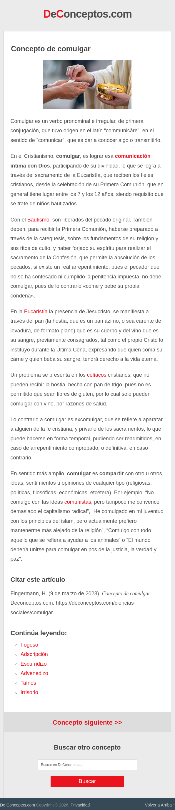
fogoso (29, 645)
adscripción (34, 654)
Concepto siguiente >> (87, 722)
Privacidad (80, 805)
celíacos (96, 375)
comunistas (77, 502)
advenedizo (34, 673)
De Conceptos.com (17, 805)
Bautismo (38, 220)
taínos (28, 683)
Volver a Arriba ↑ (160, 805)
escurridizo (34, 664)
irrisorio (29, 692)
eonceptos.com (87, 14)
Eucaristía (36, 311)
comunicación (133, 156)
